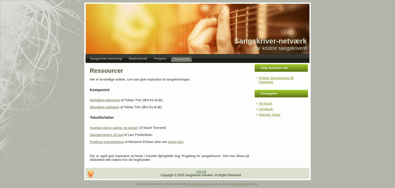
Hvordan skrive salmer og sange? (114, 128)
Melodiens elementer (105, 100)
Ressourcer (106, 70)
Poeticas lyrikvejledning (107, 142)
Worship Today (270, 115)
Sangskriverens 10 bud (106, 135)
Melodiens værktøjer (105, 107)
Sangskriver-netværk (270, 41)
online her (175, 142)
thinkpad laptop (241, 184)
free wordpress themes (200, 184)
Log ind (201, 171)
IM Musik (265, 103)
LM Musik (266, 109)
